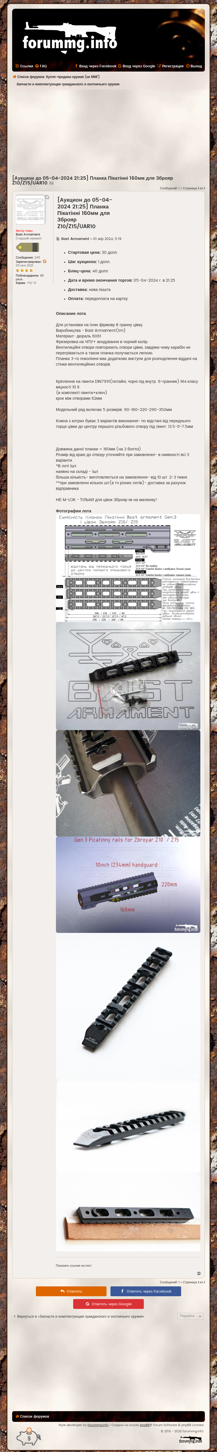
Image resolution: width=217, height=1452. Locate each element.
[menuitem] (41, 66)
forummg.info (98, 1425)
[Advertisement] (114, 131)
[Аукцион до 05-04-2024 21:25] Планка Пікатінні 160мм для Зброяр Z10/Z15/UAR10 (84, 213)
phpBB (145, 1425)
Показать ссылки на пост (74, 1265)
